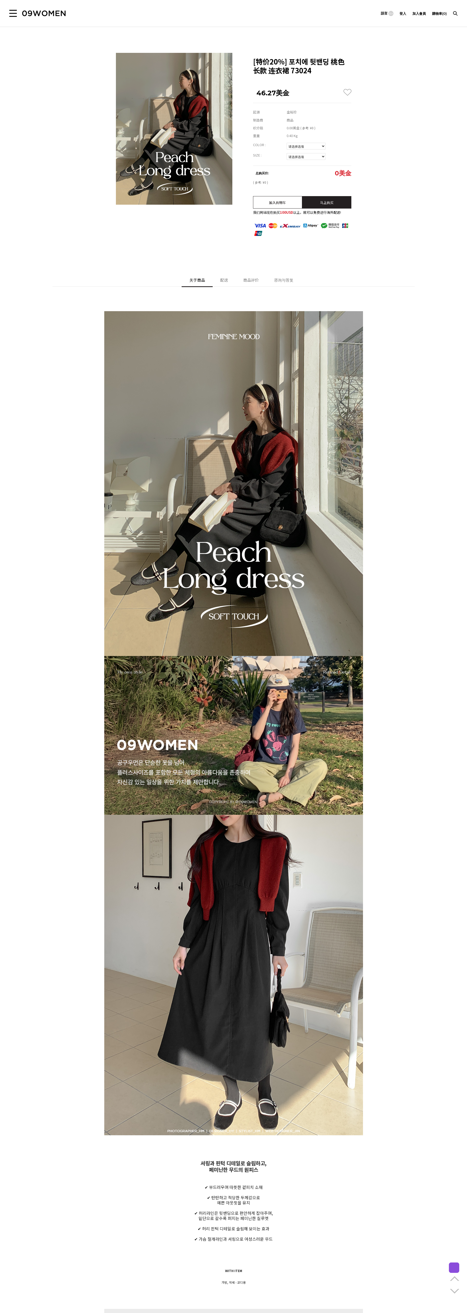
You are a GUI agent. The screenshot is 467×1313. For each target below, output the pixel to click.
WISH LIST (347, 92)
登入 (402, 13)
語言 (387, 13)
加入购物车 (277, 202)
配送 (224, 280)
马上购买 (326, 202)
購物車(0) (439, 13)
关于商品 (197, 280)
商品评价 (251, 280)
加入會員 (419, 13)
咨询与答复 (283, 280)
